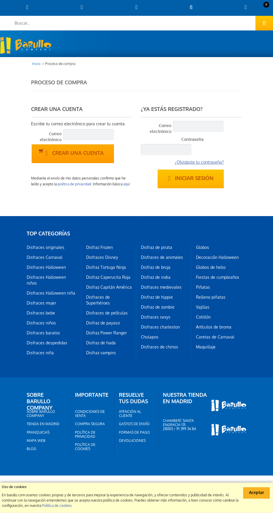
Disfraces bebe (41, 313)
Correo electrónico (51, 137)
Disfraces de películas (107, 313)
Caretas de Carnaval (215, 337)
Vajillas (202, 307)
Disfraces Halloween (46, 267)
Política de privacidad (85, 434)
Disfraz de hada (101, 343)
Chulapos (149, 337)
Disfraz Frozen (99, 247)
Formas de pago (134, 432)
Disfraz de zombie (158, 307)
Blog (31, 449)
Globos (202, 247)
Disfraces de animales (162, 257)
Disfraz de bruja (155, 267)
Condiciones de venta (90, 413)
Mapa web (36, 440)
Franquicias (38, 432)
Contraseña (192, 139)
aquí (126, 184)
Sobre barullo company (41, 413)
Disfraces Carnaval (44, 257)
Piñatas (203, 287)
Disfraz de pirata (156, 247)
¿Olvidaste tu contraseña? (199, 162)
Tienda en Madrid (43, 424)
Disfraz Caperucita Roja (108, 277)
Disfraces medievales (161, 287)
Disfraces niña (40, 353)
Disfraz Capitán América (109, 287)
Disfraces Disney (102, 257)
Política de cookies (85, 446)
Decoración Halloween (217, 257)
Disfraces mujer (41, 303)
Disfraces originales (45, 247)
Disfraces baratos (43, 333)
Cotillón (203, 317)
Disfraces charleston (160, 327)
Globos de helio (211, 267)
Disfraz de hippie (157, 297)
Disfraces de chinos (159, 347)
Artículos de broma (213, 327)
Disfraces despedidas (47, 343)
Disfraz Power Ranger (106, 333)
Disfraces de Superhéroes (98, 300)
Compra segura (90, 424)
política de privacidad (74, 184)
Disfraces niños (41, 323)
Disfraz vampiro (101, 353)
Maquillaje (206, 347)
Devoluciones (132, 440)
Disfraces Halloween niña (51, 293)
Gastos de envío (134, 424)
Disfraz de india (155, 277)
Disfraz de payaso (103, 323)
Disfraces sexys (155, 317)
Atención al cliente (130, 413)
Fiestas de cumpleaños (217, 277)
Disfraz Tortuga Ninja (106, 267)
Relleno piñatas (211, 297)
